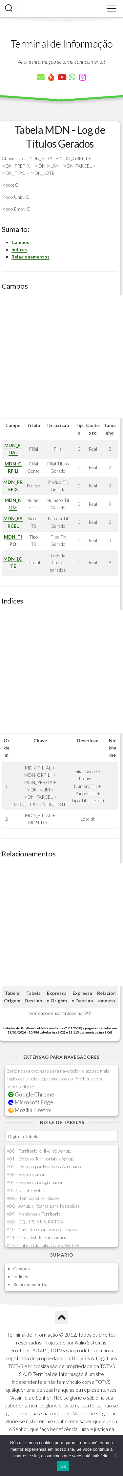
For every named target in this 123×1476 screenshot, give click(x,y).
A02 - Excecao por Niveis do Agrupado (44, 1166)
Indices (19, 249)
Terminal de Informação (61, 43)
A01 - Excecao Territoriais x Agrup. (40, 1158)
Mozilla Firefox (29, 1110)
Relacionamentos (30, 256)
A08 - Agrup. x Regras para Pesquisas (43, 1206)
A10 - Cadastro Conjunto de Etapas (42, 1229)
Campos (20, 242)
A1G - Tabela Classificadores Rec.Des (43, 1245)
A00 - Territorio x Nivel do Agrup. (39, 1151)
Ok (63, 1466)
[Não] (115, 1455)
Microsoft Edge (30, 1102)
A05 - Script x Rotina (27, 1190)
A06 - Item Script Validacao (33, 1198)
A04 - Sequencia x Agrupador (35, 1182)
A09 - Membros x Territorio (34, 1214)
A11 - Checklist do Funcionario (37, 1237)
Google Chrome (31, 1094)
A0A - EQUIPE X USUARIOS (35, 1221)
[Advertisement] (61, 356)
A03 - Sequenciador (26, 1174)
